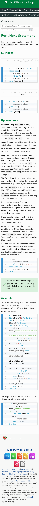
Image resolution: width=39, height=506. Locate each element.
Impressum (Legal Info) (11, 468)
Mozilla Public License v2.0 (20, 480)
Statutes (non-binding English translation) (18, 470)
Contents (6, 21)
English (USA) (9, 15)
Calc (26, 10)
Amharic (22, 15)
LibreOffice (7, 10)
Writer (18, 10)
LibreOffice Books (19, 448)
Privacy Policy (26, 468)
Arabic (32, 15)
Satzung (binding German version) (15, 473)
